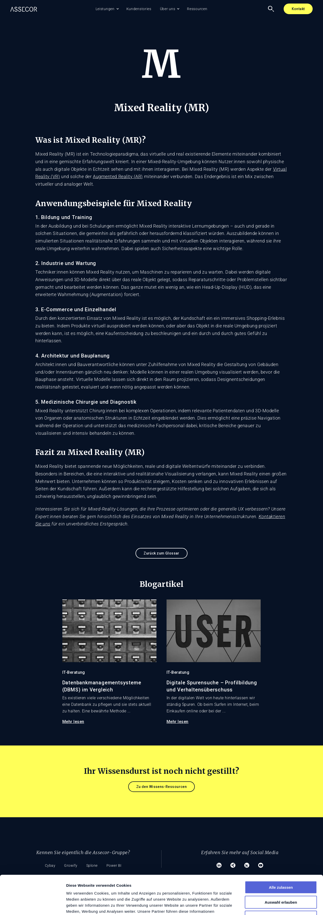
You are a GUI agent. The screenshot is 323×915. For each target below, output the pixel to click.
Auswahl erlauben (281, 863)
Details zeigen (268, 905)
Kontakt (298, 9)
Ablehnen (280, 878)
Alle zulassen (281, 848)
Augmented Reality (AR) (118, 176)
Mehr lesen (73, 721)
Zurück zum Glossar (161, 553)
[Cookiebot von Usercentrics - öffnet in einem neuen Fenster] (33, 905)
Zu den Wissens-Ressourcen (161, 787)
